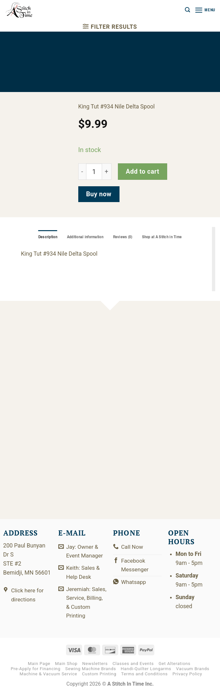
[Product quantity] (94, 171)
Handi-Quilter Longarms (146, 670)
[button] (186, 10)
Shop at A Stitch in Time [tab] (163, 237)
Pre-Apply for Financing (36, 670)
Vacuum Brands (192, 670)
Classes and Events (133, 665)
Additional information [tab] (84, 237)
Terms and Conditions (144, 675)
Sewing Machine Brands (90, 670)
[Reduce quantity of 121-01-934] (82, 171)
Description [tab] (46, 237)
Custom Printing (99, 675)
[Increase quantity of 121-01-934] (106, 171)
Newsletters (95, 665)
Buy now (98, 194)
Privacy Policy (187, 675)
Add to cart (142, 171)
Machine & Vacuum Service (48, 675)
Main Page (39, 665)
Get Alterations (174, 665)
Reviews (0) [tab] (123, 237)
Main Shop (66, 665)
